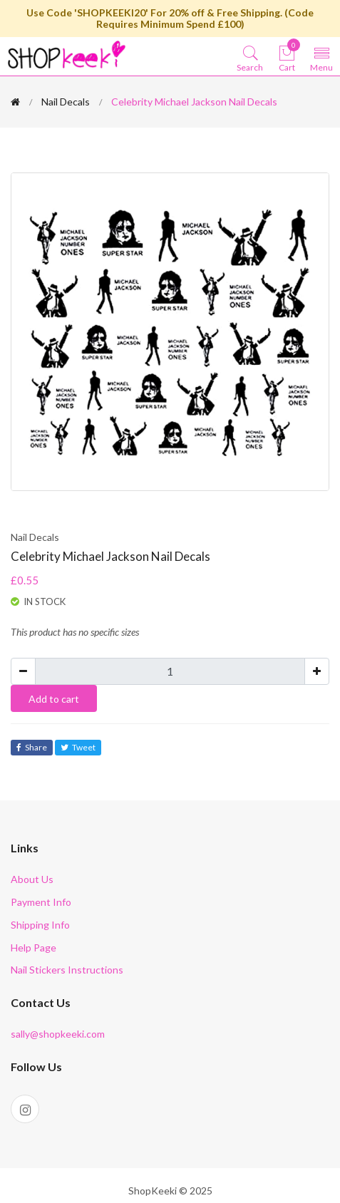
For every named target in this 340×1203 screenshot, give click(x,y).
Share (31, 747)
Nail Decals (65, 101)
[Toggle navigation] (321, 58)
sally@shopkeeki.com (58, 1034)
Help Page (33, 947)
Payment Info (41, 902)
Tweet (78, 747)
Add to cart (54, 699)
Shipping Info (40, 925)
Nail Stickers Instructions (67, 970)
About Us (32, 879)
